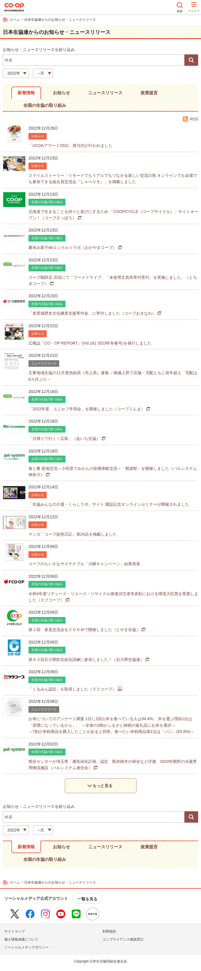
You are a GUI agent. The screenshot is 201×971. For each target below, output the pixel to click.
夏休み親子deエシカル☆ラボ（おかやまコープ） (72, 247)
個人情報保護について (21, 939)
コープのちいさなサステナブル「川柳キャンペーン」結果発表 (84, 564)
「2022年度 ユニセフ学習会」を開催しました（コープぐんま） (86, 409)
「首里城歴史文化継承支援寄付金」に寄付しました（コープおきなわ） (92, 313)
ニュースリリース (105, 92)
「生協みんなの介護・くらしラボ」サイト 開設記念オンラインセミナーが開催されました (108, 504)
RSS (194, 119)
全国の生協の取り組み (44, 105)
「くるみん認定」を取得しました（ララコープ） (72, 689)
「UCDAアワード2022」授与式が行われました (70, 145)
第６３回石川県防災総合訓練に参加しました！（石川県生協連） (86, 659)
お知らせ (61, 92)
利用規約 (109, 931)
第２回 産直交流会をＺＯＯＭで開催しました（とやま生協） (84, 629)
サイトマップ (14, 931)
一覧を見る (87, 899)
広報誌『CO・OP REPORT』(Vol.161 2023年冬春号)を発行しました (89, 343)
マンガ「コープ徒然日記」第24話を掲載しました (72, 534)
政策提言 (149, 92)
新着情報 (26, 92)
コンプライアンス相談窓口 (122, 939)
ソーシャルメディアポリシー (26, 947)
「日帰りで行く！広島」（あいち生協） (64, 438)
